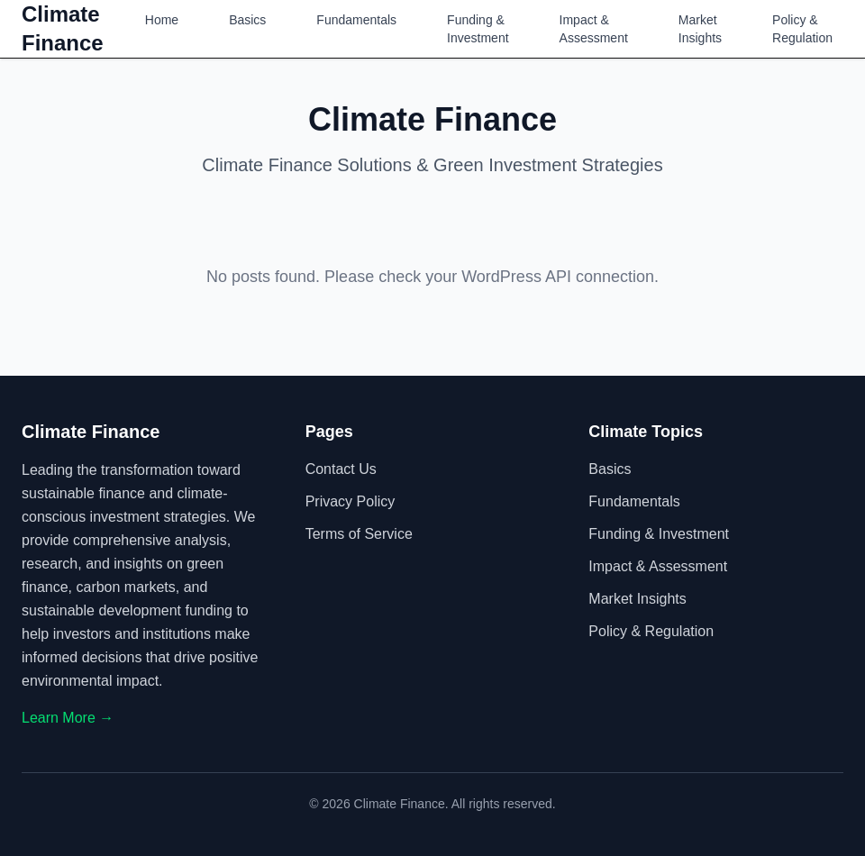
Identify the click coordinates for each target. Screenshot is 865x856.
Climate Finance (63, 28)
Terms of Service (359, 534)
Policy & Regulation (802, 29)
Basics (247, 20)
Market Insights (700, 29)
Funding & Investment (477, 29)
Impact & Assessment (594, 29)
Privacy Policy (350, 501)
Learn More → (68, 717)
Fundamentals (356, 20)
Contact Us (341, 469)
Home (161, 20)
